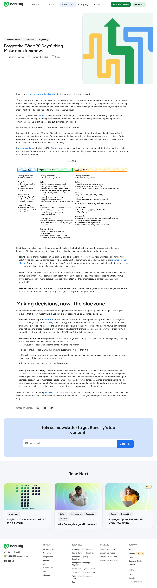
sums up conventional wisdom (42, 94)
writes (41, 115)
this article (47, 322)
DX (74, 332)
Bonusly (55, 148)
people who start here (53, 392)
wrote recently (24, 148)
